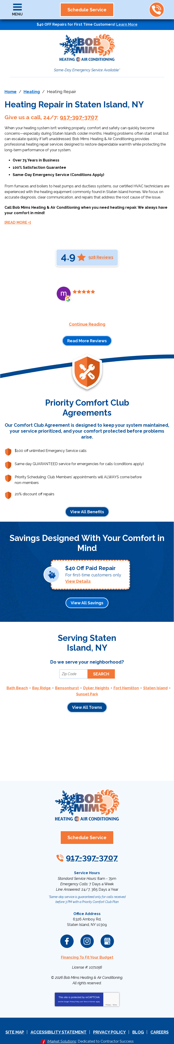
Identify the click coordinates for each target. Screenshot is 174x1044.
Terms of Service (89, 991)
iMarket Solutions (61, 1030)
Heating (32, 91)
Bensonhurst (67, 684)
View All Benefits (87, 506)
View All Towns (87, 702)
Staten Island (155, 684)
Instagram (87, 932)
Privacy (108, 994)
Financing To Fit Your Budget (87, 948)
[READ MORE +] (18, 217)
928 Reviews (100, 252)
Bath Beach (17, 684)
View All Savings (87, 598)
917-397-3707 (156, 10)
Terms (115, 994)
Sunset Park (87, 690)
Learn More (127, 24)
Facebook (67, 932)
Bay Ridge (41, 684)
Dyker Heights (96, 684)
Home (11, 91)
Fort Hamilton (126, 684)
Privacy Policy (75, 991)
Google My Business (107, 932)
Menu (17, 14)
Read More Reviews (87, 336)
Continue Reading (87, 319)
